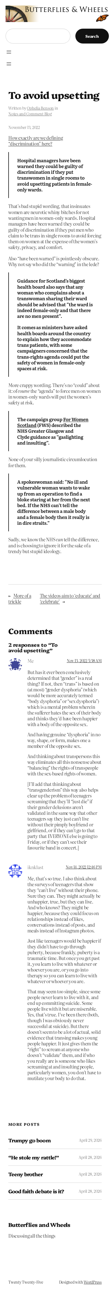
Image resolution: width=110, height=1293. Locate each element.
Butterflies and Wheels (39, 1224)
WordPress (93, 1282)
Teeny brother (25, 1174)
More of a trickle (19, 598)
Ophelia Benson (40, 108)
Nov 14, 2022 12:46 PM (84, 867)
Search (92, 36)
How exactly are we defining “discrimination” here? (35, 140)
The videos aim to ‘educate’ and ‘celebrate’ (70, 598)
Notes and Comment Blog (30, 114)
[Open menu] (9, 52)
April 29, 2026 (90, 1140)
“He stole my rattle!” (33, 1157)
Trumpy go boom (29, 1140)
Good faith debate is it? (36, 1191)
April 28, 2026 (90, 1157)
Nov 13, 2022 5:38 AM (84, 660)
